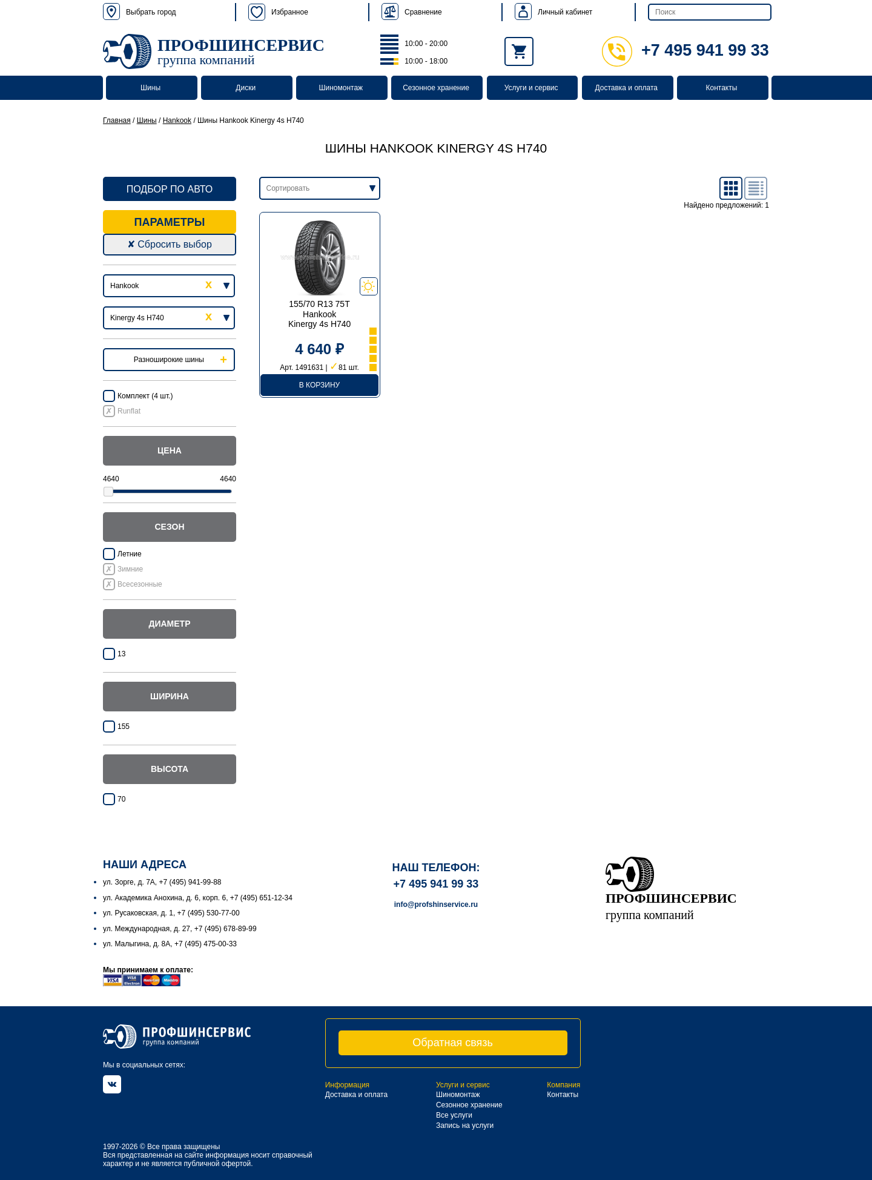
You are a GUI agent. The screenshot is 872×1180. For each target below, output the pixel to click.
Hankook (177, 120)
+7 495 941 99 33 (685, 50)
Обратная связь (452, 1043)
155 (123, 726)
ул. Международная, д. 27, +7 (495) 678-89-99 (180, 929)
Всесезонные (139, 584)
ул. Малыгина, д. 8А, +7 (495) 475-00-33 (170, 944)
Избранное (278, 12)
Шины (150, 88)
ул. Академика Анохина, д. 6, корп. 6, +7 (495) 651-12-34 (197, 898)
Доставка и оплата (626, 88)
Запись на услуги (465, 1125)
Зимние (130, 569)
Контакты (721, 88)
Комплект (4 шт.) (145, 396)
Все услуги (454, 1115)
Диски (246, 88)
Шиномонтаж (341, 88)
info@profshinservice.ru (436, 904)
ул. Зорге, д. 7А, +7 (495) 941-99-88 (162, 882)
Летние (129, 554)
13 (121, 654)
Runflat (128, 411)
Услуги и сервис (531, 88)
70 (121, 799)
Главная (117, 120)
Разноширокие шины (169, 359)
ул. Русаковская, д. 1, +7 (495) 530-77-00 (171, 913)
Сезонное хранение (436, 88)
